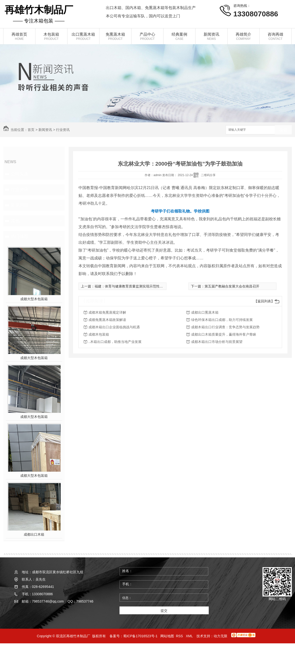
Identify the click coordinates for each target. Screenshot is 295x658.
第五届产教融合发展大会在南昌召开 (232, 286)
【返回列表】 (264, 301)
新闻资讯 (45, 130)
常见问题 (19, 205)
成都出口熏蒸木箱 (205, 312)
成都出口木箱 (34, 534)
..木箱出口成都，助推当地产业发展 (115, 342)
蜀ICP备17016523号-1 (140, 636)
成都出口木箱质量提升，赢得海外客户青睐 (223, 334)
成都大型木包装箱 (34, 299)
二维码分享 (208, 175)
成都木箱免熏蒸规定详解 (107, 312)
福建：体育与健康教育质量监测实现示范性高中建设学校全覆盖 (142, 286)
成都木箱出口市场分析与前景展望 (216, 342)
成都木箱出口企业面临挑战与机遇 (114, 327)
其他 (15, 220)
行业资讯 (63, 130)
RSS (180, 636)
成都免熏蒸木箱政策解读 (107, 320)
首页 (31, 130)
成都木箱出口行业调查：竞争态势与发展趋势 (225, 327)
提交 (164, 611)
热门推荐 (19, 236)
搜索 (283, 130)
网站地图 (167, 636)
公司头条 (19, 173)
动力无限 (220, 636)
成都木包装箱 (98, 334)
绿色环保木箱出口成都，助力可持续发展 (222, 320)
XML (190, 636)
